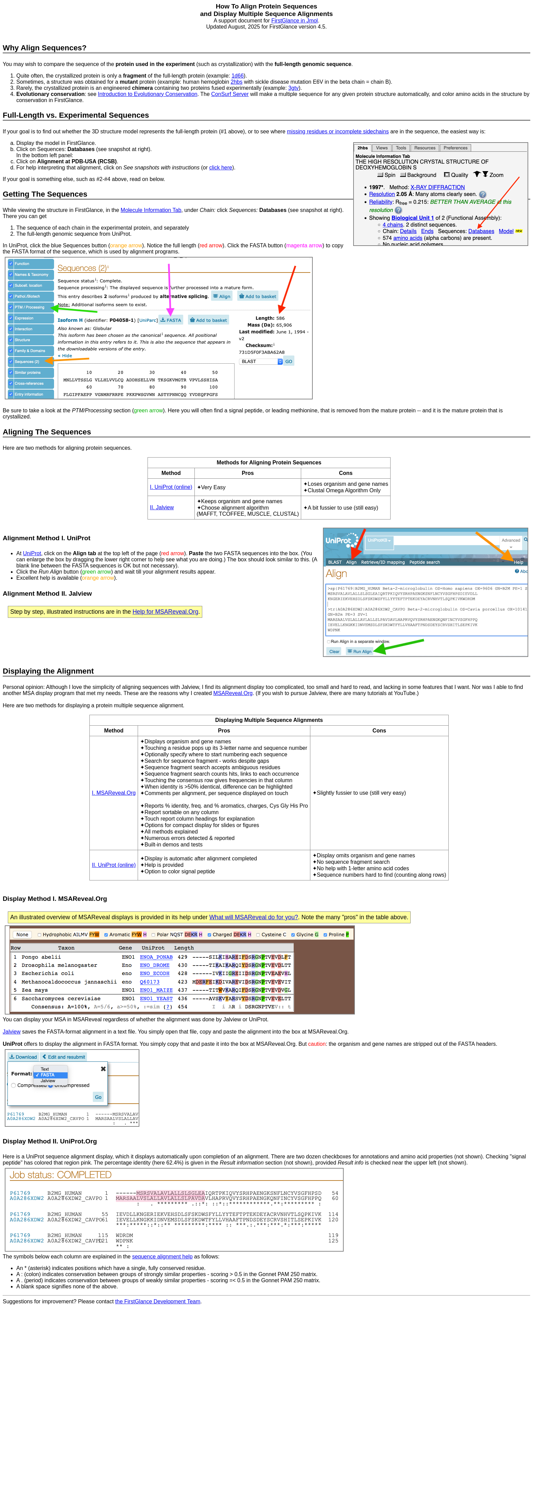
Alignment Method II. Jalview (47, 593)
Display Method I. (30, 898)
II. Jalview (162, 507)
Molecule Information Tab (151, 210)
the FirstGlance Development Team (157, 1301)
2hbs (237, 82)
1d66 (237, 76)
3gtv (293, 88)
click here (220, 167)
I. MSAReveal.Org (114, 793)
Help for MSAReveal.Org (166, 611)
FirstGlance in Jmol (294, 20)
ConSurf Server (229, 94)
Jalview (11, 1032)
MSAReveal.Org (233, 693)
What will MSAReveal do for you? (253, 917)
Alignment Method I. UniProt (46, 538)
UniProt (32, 553)
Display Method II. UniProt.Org (50, 1141)
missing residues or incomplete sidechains (338, 131)
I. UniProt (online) (171, 487)
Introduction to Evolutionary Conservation (147, 94)
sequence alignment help (162, 1256)
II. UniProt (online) (114, 865)
